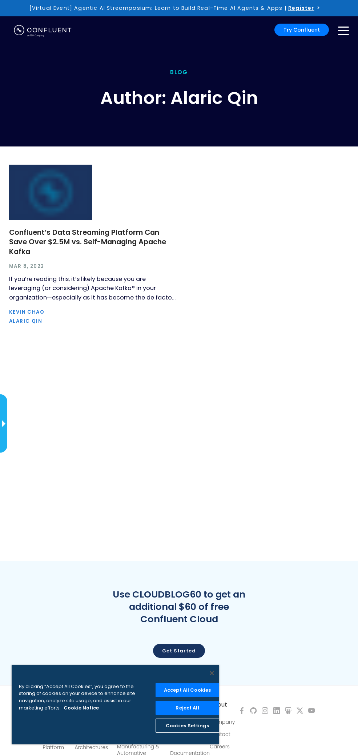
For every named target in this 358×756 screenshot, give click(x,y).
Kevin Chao (26, 312)
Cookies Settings (187, 725)
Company (222, 721)
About (218, 705)
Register (301, 8)
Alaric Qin (25, 321)
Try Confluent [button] (301, 29)
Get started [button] (179, 650)
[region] (115, 704)
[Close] (212, 673)
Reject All (187, 707)
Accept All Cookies (187, 690)
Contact (220, 734)
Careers (220, 746)
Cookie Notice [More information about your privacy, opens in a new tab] (81, 707)
